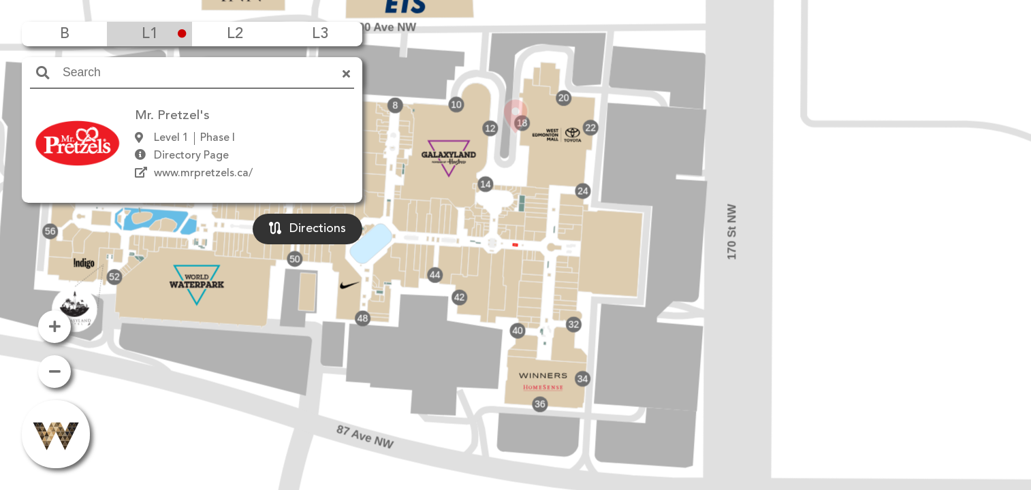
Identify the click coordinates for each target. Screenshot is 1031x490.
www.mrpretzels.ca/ (203, 173)
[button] (515, 225)
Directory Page (191, 155)
